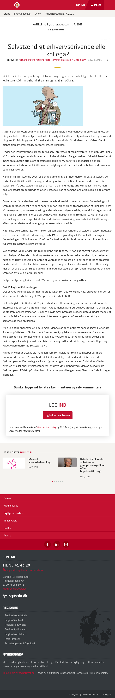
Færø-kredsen (11, 638)
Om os (7, 498)
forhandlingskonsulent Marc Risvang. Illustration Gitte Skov (52, 59)
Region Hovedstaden (15, 615)
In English (107, 694)
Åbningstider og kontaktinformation (23, 570)
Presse (7, 535)
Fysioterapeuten (22, 13)
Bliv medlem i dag (46, 427)
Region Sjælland (13, 620)
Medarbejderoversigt (14, 588)
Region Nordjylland (14, 634)
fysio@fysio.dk (15, 595)
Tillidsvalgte (10, 520)
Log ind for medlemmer (58, 415)
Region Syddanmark (15, 629)
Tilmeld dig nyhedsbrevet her (19, 672)
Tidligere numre (57, 29)
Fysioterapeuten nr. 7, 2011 (59, 13)
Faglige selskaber (13, 513)
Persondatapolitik (90, 694)
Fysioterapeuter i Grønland (19, 643)
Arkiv (38, 13)
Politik (7, 528)
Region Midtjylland (14, 624)
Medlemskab (11, 505)
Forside (6, 13)
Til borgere (73, 694)
